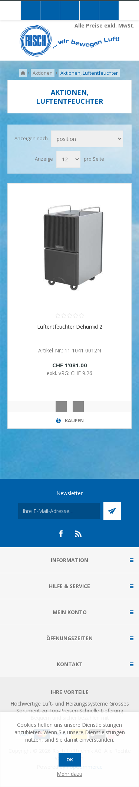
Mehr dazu (69, 773)
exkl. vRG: (59, 373)
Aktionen (43, 73)
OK (69, 760)
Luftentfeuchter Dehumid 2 (69, 326)
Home (23, 73)
